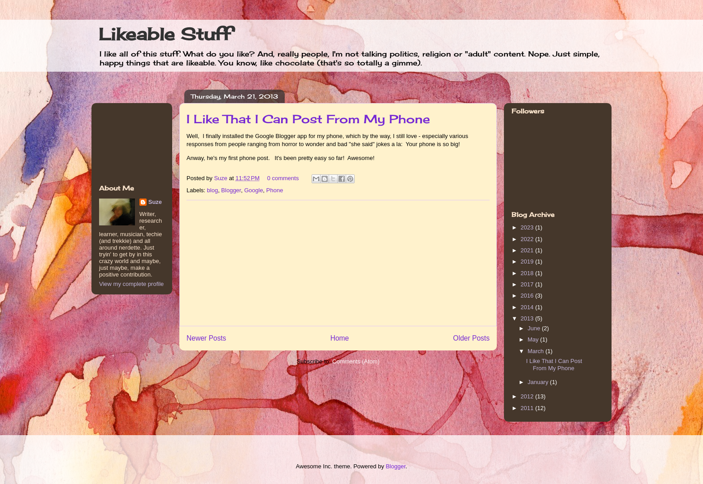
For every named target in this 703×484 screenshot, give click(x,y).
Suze (221, 178)
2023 (528, 227)
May (534, 339)
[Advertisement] (338, 263)
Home (339, 338)
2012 (528, 396)
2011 (528, 408)
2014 (528, 307)
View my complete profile (131, 284)
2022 (528, 239)
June (535, 328)
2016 (528, 295)
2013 (528, 318)
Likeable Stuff (165, 34)
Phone (274, 190)
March (537, 351)
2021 (528, 250)
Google (253, 190)
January (539, 382)
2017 (528, 284)
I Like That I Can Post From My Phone (308, 119)
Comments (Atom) (355, 361)
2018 (528, 273)
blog (212, 190)
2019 (528, 261)
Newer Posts (206, 338)
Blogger (231, 190)
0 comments (283, 178)
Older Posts (471, 338)
